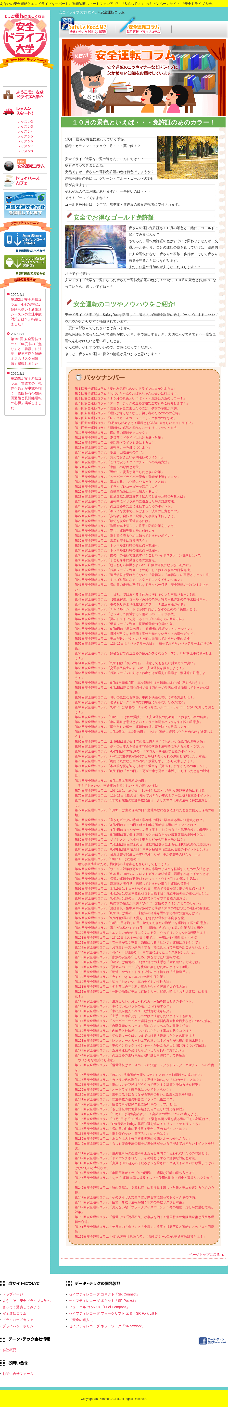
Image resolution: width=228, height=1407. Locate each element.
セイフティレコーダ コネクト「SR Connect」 (104, 1294)
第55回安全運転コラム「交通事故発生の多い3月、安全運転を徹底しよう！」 (130, 668)
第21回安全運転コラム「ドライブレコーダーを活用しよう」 (118, 486)
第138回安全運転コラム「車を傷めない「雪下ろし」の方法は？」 (122, 1133)
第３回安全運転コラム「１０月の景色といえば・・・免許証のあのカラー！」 (130, 398)
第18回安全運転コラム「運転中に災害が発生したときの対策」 (119, 472)
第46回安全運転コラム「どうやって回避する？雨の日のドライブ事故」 (126, 614)
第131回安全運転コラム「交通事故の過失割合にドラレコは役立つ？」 (125, 1099)
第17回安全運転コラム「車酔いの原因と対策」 (108, 467)
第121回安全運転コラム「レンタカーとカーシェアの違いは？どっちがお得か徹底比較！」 (139, 1040)
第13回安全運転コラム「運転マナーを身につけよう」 (113, 447)
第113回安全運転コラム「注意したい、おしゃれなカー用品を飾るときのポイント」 (135, 1001)
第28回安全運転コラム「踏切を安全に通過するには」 (113, 521)
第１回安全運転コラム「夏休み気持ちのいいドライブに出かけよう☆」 (126, 388)
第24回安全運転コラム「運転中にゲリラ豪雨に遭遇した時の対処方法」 (126, 501)
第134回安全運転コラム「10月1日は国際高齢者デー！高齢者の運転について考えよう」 (137, 1114)
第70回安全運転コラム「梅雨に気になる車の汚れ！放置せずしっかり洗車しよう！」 (135, 761)
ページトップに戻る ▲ (206, 1255)
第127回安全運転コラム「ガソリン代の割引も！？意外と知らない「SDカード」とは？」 (139, 1080)
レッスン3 (25, 126)
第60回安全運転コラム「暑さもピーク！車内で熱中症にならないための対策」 (131, 702)
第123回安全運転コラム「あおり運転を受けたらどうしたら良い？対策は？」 (130, 1050)
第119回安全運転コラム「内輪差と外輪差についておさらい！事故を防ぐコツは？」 (135, 1031)
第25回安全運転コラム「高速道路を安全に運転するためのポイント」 (124, 506)
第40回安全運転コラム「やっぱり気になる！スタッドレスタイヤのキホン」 (129, 580)
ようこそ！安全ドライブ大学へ (26, 1301)
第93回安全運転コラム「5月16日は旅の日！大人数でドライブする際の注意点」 (132, 898)
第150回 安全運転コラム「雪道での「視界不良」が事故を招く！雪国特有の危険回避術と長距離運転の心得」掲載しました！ (26, 393)
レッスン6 (25, 141)
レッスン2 (25, 122)
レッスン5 (25, 136)
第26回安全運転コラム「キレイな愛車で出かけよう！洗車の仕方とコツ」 (127, 511)
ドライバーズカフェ (17, 1320)
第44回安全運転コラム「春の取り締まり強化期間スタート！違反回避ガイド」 (131, 604)
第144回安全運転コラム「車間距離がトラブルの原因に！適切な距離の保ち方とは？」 (136, 1173)
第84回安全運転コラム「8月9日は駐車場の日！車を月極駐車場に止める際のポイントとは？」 (142, 849)
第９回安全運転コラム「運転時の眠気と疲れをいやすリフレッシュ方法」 (127, 428)
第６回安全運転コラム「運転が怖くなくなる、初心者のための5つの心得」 (128, 413)
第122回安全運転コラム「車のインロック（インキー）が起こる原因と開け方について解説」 (141, 1045)
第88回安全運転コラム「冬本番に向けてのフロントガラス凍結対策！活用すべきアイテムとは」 (143, 874)
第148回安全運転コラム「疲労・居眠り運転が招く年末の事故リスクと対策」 (130, 1202)
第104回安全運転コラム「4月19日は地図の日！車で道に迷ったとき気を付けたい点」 (136, 952)
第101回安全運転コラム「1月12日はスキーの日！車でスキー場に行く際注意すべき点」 (137, 937)
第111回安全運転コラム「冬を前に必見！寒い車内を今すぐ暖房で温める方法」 (132, 986)
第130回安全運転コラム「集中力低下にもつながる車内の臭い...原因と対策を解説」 (134, 1094)
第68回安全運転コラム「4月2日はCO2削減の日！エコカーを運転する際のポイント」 (136, 751)
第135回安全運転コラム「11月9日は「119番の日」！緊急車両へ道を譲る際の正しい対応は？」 (143, 1119)
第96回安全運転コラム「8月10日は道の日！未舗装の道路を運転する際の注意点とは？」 (138, 913)
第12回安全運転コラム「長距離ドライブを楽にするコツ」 (116, 442)
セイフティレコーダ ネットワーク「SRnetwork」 (107, 1326)
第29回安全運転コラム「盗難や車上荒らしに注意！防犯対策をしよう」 (126, 526)
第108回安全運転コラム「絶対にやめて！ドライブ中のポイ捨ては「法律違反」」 (133, 972)
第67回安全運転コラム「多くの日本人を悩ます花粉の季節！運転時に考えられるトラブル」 (140, 746)
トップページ (12, 1294)
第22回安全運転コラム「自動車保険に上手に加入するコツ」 (118, 491)
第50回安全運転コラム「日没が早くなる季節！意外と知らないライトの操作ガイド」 (135, 633)
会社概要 (9, 1350)
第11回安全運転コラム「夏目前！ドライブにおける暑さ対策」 (119, 437)
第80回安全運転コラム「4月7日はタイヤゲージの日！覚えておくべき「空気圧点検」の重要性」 (144, 830)
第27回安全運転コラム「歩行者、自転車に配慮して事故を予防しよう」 (126, 516)
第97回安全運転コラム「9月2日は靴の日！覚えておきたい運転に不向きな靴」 (131, 918)
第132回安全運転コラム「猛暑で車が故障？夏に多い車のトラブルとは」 (127, 1104)
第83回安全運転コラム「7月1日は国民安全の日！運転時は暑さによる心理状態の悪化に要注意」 (144, 844)
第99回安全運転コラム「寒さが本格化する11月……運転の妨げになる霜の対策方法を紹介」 (140, 928)
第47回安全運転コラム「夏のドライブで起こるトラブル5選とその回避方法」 (130, 619)
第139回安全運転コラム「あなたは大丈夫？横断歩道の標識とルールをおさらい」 (133, 1138)
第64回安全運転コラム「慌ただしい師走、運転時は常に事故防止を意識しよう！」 (134, 727)
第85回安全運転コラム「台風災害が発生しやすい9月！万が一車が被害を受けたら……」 (138, 854)
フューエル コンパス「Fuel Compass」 (99, 1307)
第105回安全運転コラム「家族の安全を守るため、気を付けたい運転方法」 (128, 957)
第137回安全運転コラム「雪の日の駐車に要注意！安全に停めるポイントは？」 (132, 1129)
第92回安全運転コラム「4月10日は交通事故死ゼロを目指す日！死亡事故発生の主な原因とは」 (143, 893)
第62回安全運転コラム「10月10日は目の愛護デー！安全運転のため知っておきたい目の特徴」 (142, 717)
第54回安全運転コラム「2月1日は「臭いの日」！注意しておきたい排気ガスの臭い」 (136, 663)
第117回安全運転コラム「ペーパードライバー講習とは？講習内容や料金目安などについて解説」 (144, 1021)
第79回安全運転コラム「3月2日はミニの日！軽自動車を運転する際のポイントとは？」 (137, 825)
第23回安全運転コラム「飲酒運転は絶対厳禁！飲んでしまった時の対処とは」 (131, 496)
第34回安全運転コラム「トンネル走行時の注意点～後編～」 (118, 550)
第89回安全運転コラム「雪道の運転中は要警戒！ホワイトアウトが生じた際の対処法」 (137, 879)
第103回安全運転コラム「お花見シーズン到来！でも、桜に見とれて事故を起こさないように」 (143, 947)
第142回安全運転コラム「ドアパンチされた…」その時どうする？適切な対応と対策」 (136, 1158)
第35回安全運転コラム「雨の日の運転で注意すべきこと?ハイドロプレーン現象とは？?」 (139, 555)
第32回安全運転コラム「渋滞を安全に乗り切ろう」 (111, 540)
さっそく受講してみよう (21, 1307)
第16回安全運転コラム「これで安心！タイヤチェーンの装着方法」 (123, 462)
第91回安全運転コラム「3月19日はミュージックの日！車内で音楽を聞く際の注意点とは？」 (141, 888)
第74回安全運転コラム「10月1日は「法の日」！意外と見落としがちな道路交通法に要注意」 (141, 790)
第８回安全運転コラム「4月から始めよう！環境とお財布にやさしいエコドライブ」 (134, 423)
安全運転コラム (14, 1313)
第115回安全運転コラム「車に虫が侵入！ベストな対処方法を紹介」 (124, 1011)
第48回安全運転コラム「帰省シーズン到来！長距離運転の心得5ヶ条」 (125, 624)
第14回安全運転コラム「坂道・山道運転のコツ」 (110, 452)
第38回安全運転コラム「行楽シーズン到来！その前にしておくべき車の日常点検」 (134, 570)
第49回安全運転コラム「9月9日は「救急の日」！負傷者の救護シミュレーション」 (134, 629)
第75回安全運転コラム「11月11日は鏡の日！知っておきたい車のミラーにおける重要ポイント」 (144, 795)
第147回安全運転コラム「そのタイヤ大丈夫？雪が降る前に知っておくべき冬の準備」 (136, 1197)
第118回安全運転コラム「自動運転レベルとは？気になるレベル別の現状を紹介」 (133, 1026)
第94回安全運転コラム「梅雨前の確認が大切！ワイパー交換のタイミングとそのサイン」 (139, 903)
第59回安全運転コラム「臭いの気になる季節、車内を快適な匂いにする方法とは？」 (135, 697)
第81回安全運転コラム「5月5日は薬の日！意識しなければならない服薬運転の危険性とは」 (140, 834)
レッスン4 (25, 131)
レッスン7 (25, 146)
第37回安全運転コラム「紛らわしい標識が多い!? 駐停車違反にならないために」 (133, 565)
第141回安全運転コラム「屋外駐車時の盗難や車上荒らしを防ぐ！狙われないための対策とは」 (143, 1153)
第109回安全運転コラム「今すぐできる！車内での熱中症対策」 (120, 977)
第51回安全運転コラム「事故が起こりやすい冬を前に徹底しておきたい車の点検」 (134, 638)
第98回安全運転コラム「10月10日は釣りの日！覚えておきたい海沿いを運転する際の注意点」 (142, 923)
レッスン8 (25, 151)
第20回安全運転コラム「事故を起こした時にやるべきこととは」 (121, 482)
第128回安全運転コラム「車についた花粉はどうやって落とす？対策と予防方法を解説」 (138, 1084)
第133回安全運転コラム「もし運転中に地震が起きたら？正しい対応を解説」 (130, 1109)
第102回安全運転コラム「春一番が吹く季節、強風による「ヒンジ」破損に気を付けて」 (138, 942)
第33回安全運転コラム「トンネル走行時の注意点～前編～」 (118, 545)
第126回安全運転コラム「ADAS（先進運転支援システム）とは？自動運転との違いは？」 (139, 1075)
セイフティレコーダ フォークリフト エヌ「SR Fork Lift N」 (115, 1313)
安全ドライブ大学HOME (78, 12)
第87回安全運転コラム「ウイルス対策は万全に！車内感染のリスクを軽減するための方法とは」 (143, 869)
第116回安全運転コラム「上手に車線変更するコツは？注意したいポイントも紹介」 (135, 1016)
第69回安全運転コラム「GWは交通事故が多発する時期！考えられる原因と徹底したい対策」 (141, 756)
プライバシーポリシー (19, 1326)
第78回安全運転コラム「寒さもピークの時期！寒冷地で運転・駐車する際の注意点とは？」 (140, 820)
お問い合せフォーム (17, 1374)
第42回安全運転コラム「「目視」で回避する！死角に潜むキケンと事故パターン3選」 (136, 594)
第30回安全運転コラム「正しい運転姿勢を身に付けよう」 (116, 531)
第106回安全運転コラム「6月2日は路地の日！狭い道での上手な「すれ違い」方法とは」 (138, 962)
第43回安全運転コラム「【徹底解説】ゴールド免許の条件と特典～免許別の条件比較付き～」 (142, 599)
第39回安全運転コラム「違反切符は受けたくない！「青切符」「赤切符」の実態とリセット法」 (143, 575)
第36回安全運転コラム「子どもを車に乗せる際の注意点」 (116, 560)
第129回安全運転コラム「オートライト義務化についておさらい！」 (124, 1089)
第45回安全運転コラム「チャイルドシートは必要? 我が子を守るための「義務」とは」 (137, 609)
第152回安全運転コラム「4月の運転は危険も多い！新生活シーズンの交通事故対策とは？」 (140, 1236)
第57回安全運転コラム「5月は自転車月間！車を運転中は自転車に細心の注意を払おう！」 (139, 683)
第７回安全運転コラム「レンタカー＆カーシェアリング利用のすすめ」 (126, 418)
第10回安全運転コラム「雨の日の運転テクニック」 (111, 433)
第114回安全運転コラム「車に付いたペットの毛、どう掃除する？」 (124, 1006)
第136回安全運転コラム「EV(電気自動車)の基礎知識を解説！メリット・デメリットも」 (138, 1124)
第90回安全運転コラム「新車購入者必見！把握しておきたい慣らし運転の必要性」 (134, 883)
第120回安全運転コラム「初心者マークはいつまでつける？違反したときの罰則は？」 (136, 1035)
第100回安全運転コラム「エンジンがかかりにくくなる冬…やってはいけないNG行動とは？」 (142, 932)
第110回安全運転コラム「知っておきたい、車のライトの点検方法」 (124, 982)
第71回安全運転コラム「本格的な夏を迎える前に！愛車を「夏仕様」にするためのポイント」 (142, 766)
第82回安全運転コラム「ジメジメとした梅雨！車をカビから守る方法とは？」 (131, 839)
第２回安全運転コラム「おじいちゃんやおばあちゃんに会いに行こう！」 (127, 393)
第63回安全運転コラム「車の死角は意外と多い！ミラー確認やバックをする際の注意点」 (139, 722)
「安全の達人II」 (82, 1320)
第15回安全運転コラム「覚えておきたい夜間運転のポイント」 (119, 457)
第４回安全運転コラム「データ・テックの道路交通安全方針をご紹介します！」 (132, 403)
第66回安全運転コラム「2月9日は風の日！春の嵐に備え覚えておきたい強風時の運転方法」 (140, 741)
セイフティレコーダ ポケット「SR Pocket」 (103, 1301)
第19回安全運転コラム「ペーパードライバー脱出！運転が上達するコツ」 (127, 477)
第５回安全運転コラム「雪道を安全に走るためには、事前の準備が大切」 (127, 408)
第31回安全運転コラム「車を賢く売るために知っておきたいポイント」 (126, 535)
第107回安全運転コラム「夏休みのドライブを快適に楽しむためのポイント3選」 (132, 967)
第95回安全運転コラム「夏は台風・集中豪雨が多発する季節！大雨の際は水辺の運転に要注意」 (143, 908)
